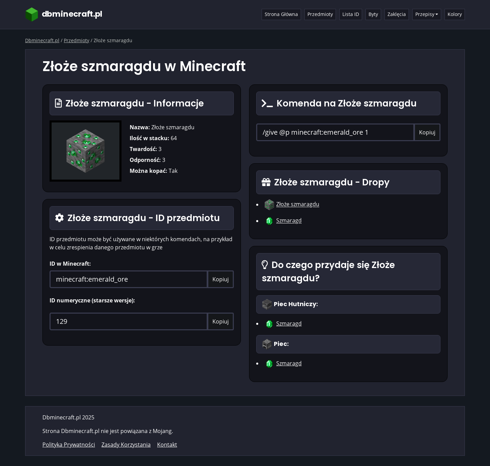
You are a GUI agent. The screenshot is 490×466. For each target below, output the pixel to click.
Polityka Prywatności (68, 444)
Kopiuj (220, 279)
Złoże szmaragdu (297, 204)
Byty (373, 14)
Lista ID (350, 14)
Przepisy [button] (424, 14)
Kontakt (167, 444)
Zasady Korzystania (126, 444)
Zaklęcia (397, 14)
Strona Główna (281, 14)
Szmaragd (289, 220)
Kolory (455, 14)
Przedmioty (320, 14)
